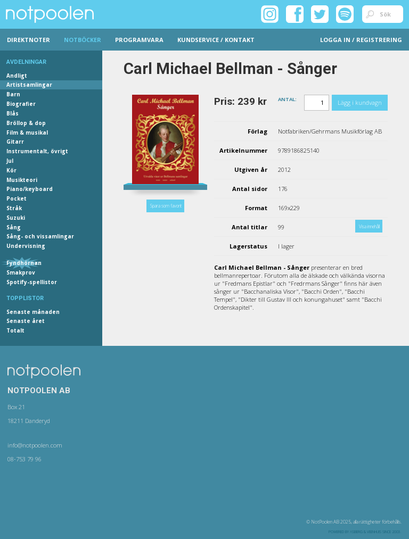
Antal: (287, 99)
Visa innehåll (369, 226)
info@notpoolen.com (34, 445)
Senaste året (25, 321)
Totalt (15, 330)
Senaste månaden (33, 312)
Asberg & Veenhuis (365, 531)
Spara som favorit (166, 206)
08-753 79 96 (24, 459)
